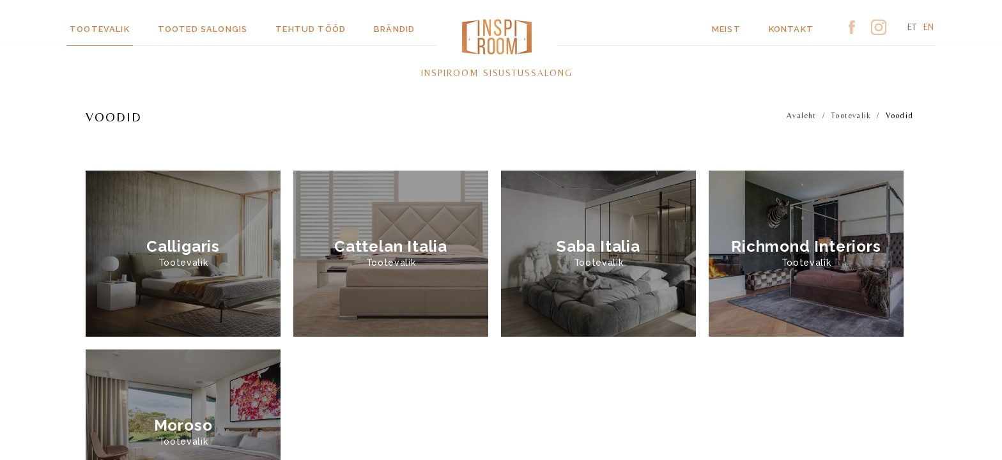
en (928, 27)
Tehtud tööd (310, 29)
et (911, 27)
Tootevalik (100, 29)
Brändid (394, 29)
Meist (726, 29)
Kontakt (791, 29)
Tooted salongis (203, 29)
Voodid (899, 115)
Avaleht (801, 115)
